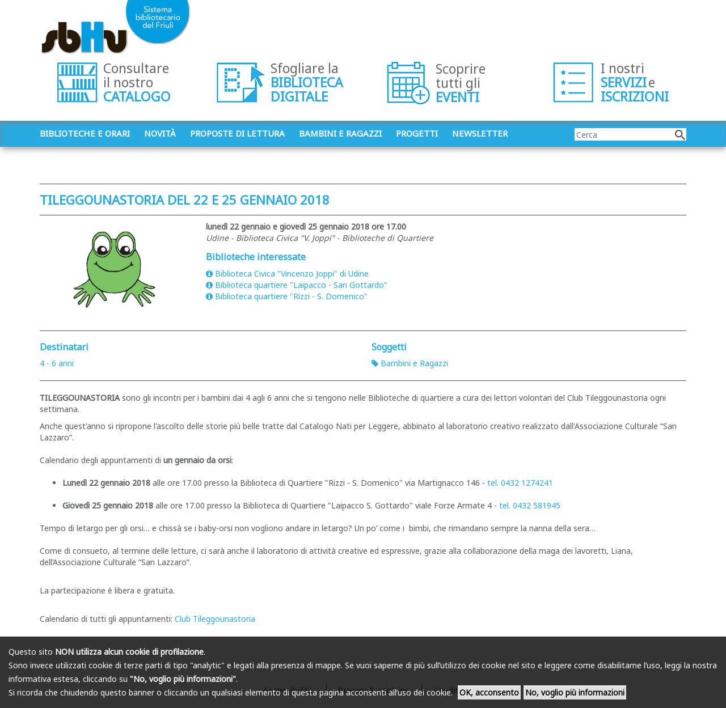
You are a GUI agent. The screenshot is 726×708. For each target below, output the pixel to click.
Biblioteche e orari (85, 133)
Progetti (417, 133)
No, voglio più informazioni (574, 692)
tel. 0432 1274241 (520, 482)
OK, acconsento (489, 692)
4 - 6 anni (57, 363)
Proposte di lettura (237, 133)
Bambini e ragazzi (340, 133)
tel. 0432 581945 (529, 505)
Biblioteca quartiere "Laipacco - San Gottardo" (296, 284)
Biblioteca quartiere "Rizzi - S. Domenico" (287, 296)
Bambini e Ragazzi (410, 363)
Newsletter (480, 133)
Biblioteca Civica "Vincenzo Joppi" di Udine (287, 273)
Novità (160, 133)
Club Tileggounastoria (215, 618)
